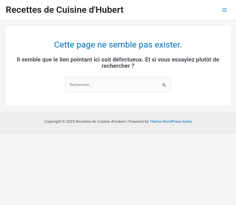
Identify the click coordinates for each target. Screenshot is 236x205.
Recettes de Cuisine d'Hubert (65, 9)
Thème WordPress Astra (171, 121)
